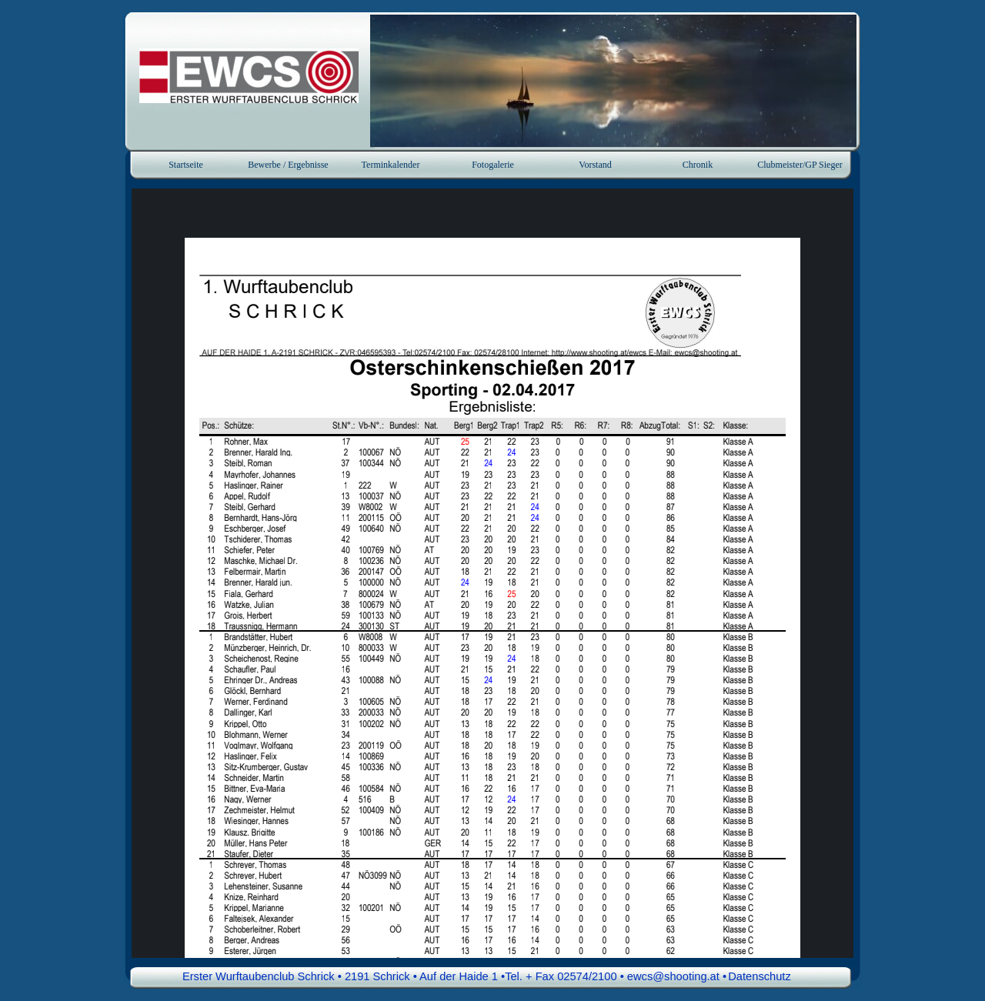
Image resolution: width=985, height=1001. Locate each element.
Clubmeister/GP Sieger (800, 164)
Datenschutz (759, 976)
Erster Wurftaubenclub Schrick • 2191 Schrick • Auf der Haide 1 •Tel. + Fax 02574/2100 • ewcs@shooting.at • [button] (454, 976)
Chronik (698, 164)
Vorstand (595, 164)
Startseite (186, 164)
